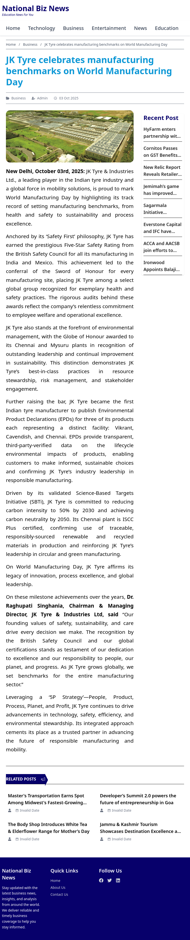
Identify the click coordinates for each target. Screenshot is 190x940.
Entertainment (109, 28)
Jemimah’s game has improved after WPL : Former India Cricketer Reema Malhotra (161, 190)
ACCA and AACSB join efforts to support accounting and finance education (161, 247)
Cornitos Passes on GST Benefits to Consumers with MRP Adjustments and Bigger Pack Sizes (162, 152)
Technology (41, 28)
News (140, 28)
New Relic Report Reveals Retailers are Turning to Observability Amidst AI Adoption (162, 171)
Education (166, 28)
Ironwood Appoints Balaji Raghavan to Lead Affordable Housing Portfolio (162, 266)
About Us (57, 887)
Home (13, 28)
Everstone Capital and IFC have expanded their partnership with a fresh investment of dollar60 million (162, 228)
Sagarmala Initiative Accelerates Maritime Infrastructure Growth (158, 209)
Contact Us (59, 894)
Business (73, 28)
